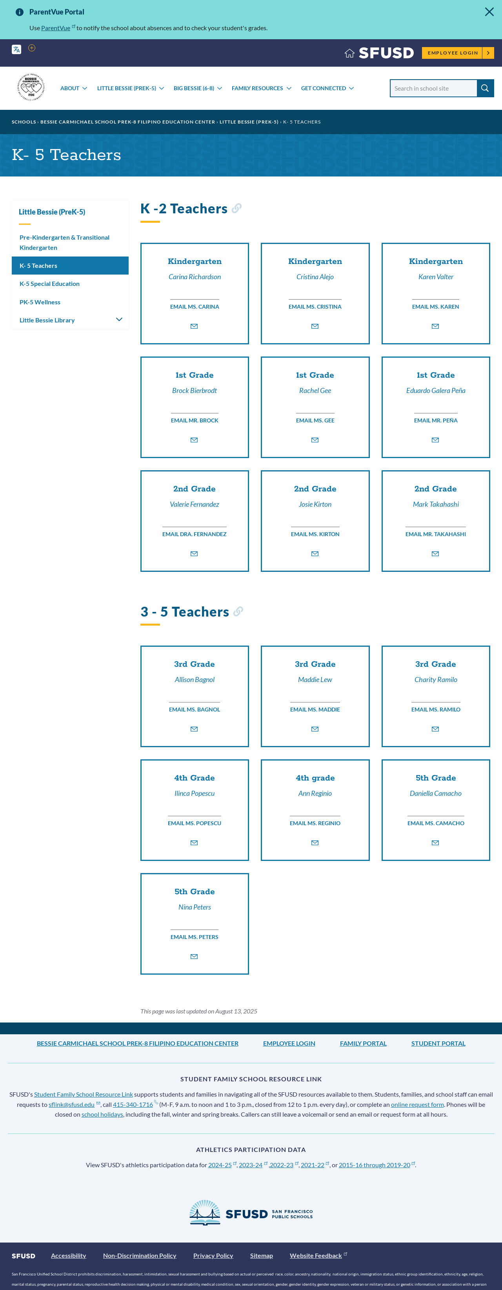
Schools (24, 122)
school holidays (102, 1114)
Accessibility (68, 1255)
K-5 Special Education (50, 283)
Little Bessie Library (47, 320)
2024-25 (222, 1164)
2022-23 (284, 1164)
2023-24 (253, 1164)
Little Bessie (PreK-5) (126, 88)
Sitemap (261, 1255)
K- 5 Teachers (38, 265)
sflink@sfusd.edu (74, 1104)
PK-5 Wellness (40, 302)
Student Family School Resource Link (83, 1094)
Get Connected (323, 88)
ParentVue (58, 27)
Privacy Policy (213, 1255)
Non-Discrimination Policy (139, 1255)
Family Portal (363, 1043)
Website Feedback (318, 1255)
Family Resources (257, 88)
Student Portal (438, 1043)
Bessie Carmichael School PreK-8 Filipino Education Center (127, 122)
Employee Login (459, 53)
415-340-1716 (135, 1104)
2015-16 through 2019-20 (377, 1164)
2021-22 (315, 1164)
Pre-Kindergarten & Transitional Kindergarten (64, 242)
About (69, 88)
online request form (417, 1104)
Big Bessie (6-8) (194, 88)
